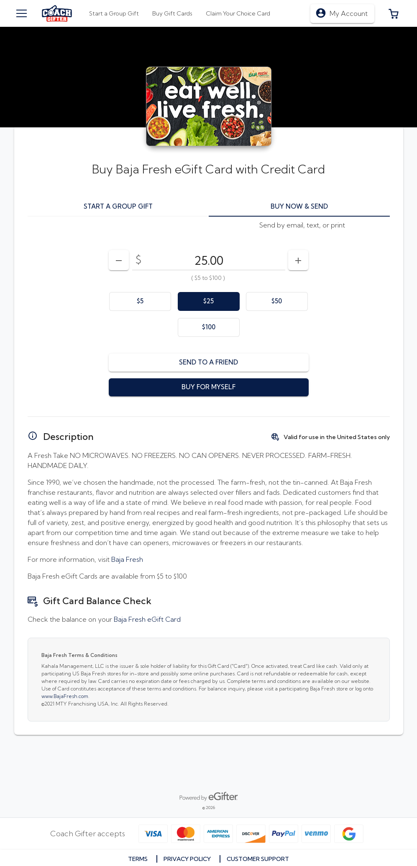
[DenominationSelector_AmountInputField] (208, 260)
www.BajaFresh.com (64, 696)
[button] (393, 13)
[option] (140, 301)
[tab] (172, 13)
